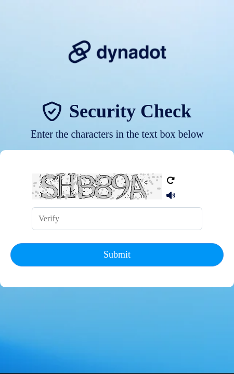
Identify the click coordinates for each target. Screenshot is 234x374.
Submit (117, 254)
